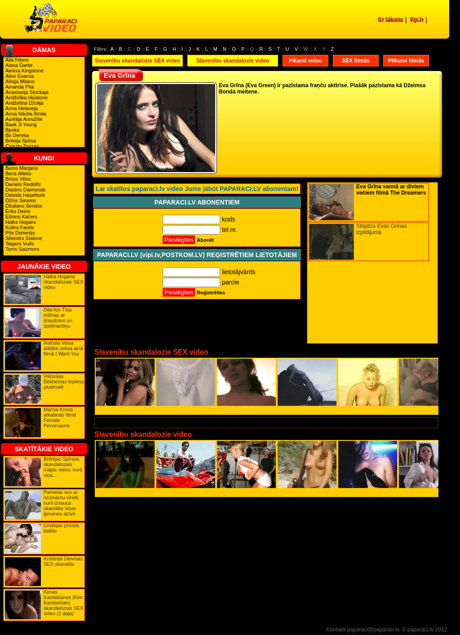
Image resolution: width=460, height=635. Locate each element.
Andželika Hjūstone (26, 97)
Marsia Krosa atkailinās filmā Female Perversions (60, 417)
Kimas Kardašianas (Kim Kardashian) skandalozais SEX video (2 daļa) (64, 602)
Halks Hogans (20, 222)
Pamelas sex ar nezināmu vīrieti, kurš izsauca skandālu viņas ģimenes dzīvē (62, 502)
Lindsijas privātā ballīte (61, 528)
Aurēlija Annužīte (24, 119)
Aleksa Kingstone (24, 70)
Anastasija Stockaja (27, 92)
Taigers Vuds (19, 243)
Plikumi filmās (406, 61)
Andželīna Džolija (24, 103)
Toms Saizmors (22, 249)
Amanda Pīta (19, 86)
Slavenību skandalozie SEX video (137, 61)
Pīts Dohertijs (20, 232)
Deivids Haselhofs (25, 195)
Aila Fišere (17, 59)
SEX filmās (356, 61)
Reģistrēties (211, 292)
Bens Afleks (18, 173)
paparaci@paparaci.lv (373, 629)
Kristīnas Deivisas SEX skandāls (63, 561)
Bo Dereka (17, 135)
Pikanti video (305, 61)
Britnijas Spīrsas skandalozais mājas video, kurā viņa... (63, 467)
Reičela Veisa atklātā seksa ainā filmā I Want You (63, 348)
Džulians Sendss (23, 206)
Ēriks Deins (18, 211)
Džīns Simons (20, 200)
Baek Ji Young (21, 124)
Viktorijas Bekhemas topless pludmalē (64, 381)
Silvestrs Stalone (23, 238)
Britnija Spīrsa (20, 140)
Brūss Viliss (18, 179)
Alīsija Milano (20, 81)
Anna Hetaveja (21, 108)
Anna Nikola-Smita (25, 113)
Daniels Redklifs (23, 184)
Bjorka (12, 130)
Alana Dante (19, 65)
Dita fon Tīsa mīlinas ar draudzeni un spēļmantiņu (58, 318)
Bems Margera (21, 168)
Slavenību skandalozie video (233, 61)
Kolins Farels (19, 227)
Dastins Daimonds (25, 189)
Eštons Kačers (21, 216)
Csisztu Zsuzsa (22, 146)
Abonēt (205, 240)
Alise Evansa (19, 76)
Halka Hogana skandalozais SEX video (64, 282)
